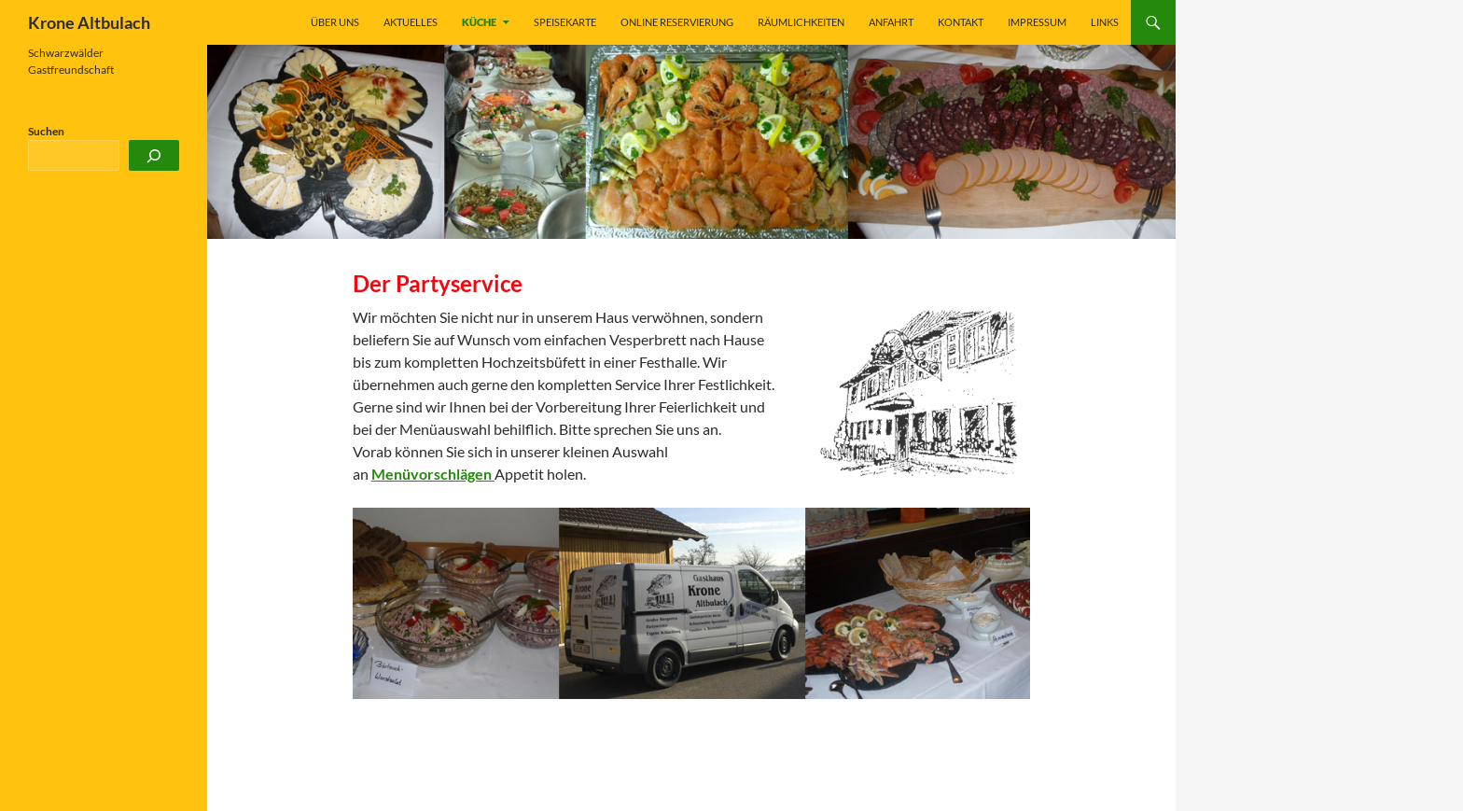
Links (1105, 22)
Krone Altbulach (89, 22)
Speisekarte (565, 22)
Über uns (335, 22)
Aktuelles (410, 22)
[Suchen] (154, 155)
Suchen (46, 131)
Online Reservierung (676, 22)
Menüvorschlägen (433, 473)
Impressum (1037, 22)
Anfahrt (891, 22)
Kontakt (960, 22)
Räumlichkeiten (801, 22)
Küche (479, 22)
